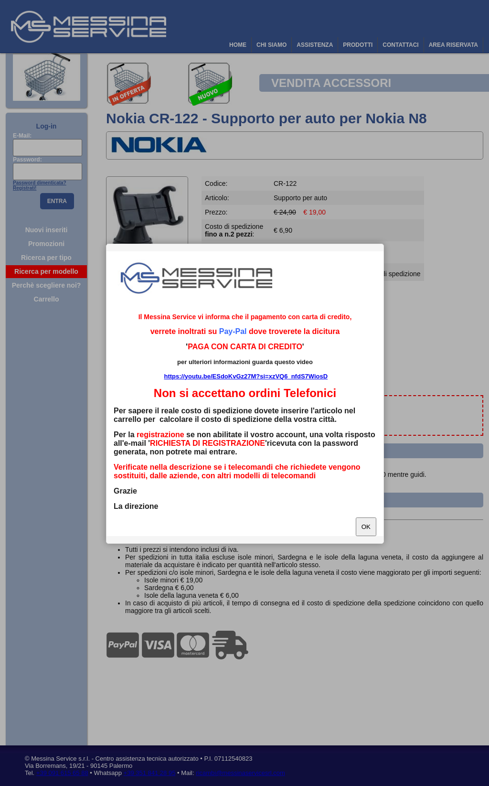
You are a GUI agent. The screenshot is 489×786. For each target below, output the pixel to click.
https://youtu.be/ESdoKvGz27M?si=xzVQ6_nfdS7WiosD (246, 376)
